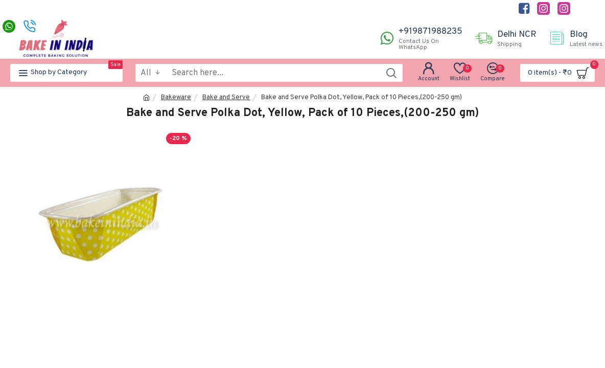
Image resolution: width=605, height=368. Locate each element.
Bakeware (176, 98)
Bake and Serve (226, 98)
